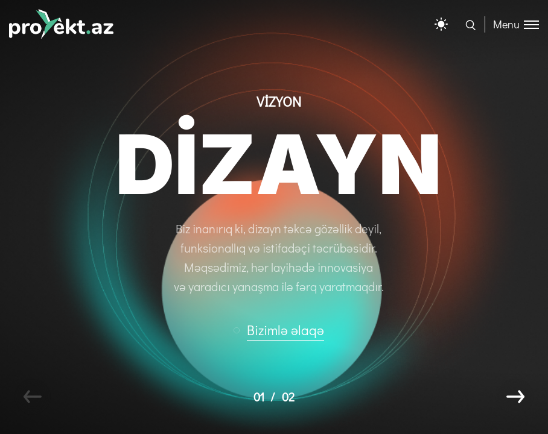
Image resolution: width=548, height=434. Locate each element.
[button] (284, 330)
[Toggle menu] (512, 24)
